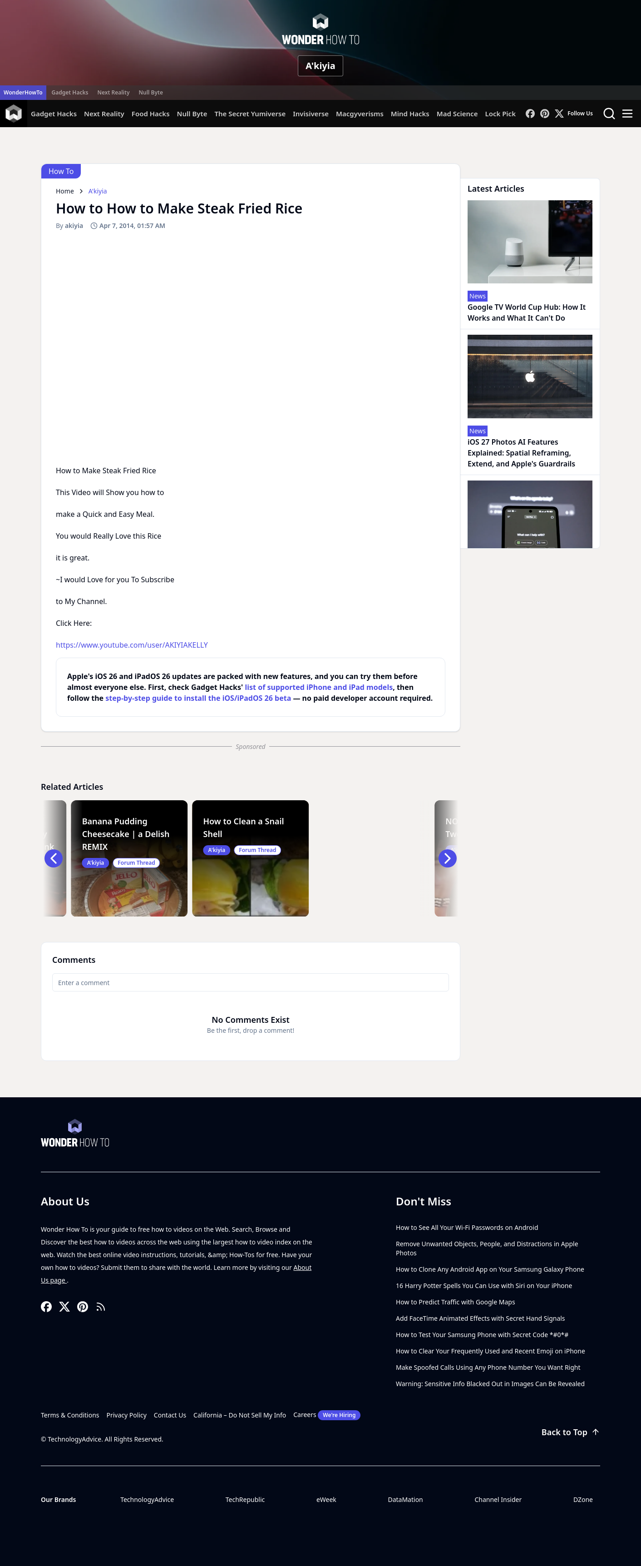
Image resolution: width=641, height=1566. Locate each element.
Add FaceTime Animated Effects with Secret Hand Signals (480, 1318)
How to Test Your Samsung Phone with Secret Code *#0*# (482, 1334)
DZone (583, 1499)
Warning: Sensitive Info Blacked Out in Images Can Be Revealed (490, 1383)
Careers (326, 1415)
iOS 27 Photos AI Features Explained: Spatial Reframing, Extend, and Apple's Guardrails (521, 453)
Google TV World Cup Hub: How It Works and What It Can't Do (527, 312)
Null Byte (150, 92)
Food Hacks (151, 113)
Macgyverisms (360, 113)
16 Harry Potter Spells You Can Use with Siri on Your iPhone (484, 1285)
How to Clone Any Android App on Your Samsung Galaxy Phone (490, 1269)
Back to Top (571, 1432)
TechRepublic (245, 1499)
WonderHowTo (23, 92)
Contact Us (170, 1415)
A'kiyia (320, 65)
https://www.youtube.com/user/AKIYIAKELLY (132, 645)
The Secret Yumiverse (250, 113)
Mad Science (457, 113)
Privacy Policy (127, 1415)
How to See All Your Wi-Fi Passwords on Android (467, 1227)
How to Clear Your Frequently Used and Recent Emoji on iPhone (490, 1351)
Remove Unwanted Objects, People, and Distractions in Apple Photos (487, 1248)
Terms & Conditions (70, 1415)
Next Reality (113, 92)
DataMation (405, 1499)
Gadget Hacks (70, 92)
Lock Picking (505, 113)
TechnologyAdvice (147, 1499)
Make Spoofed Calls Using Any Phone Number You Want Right (488, 1367)
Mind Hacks (410, 113)
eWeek (326, 1499)
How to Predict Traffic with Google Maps (455, 1302)
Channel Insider (498, 1499)
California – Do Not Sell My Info (239, 1415)
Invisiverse (311, 113)
